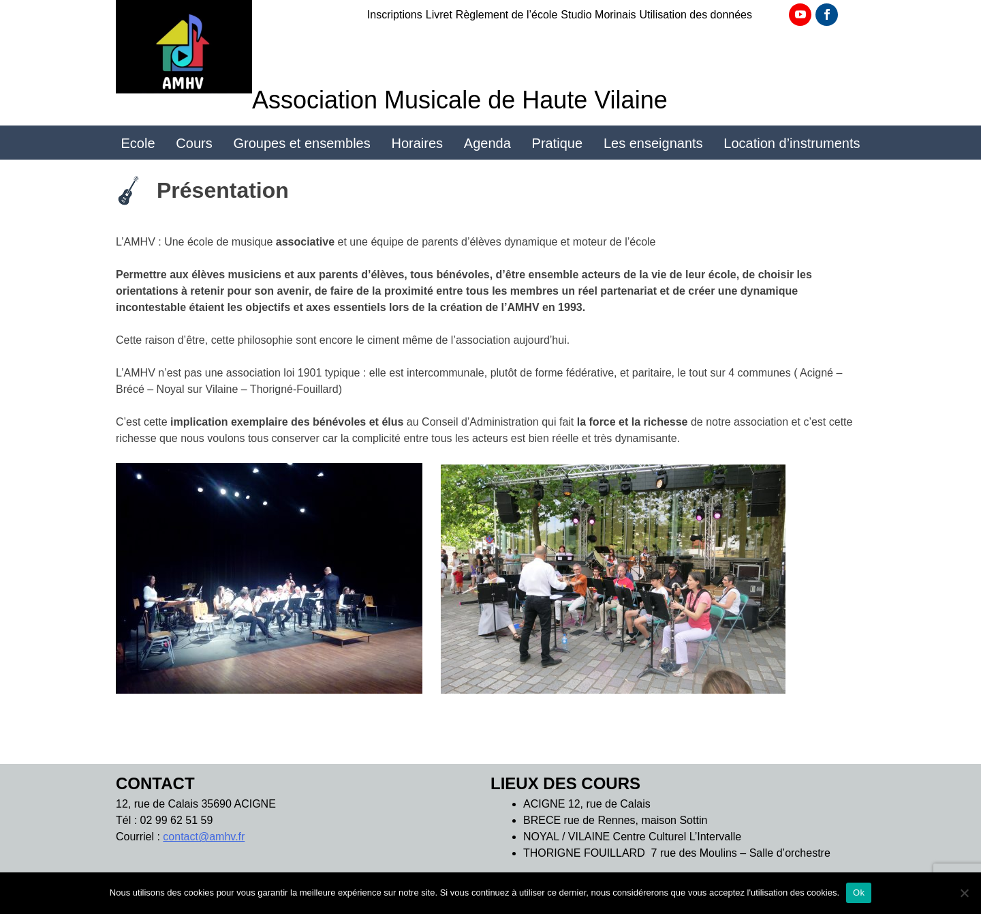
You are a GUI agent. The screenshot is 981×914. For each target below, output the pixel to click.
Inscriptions (394, 14)
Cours (194, 143)
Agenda (487, 143)
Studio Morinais (598, 14)
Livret (439, 14)
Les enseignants (653, 143)
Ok (859, 892)
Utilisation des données (696, 14)
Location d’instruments (791, 143)
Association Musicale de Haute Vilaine (460, 100)
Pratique (557, 143)
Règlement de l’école (506, 14)
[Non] (964, 893)
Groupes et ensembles (301, 143)
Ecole (138, 143)
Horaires (417, 143)
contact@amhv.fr (204, 836)
